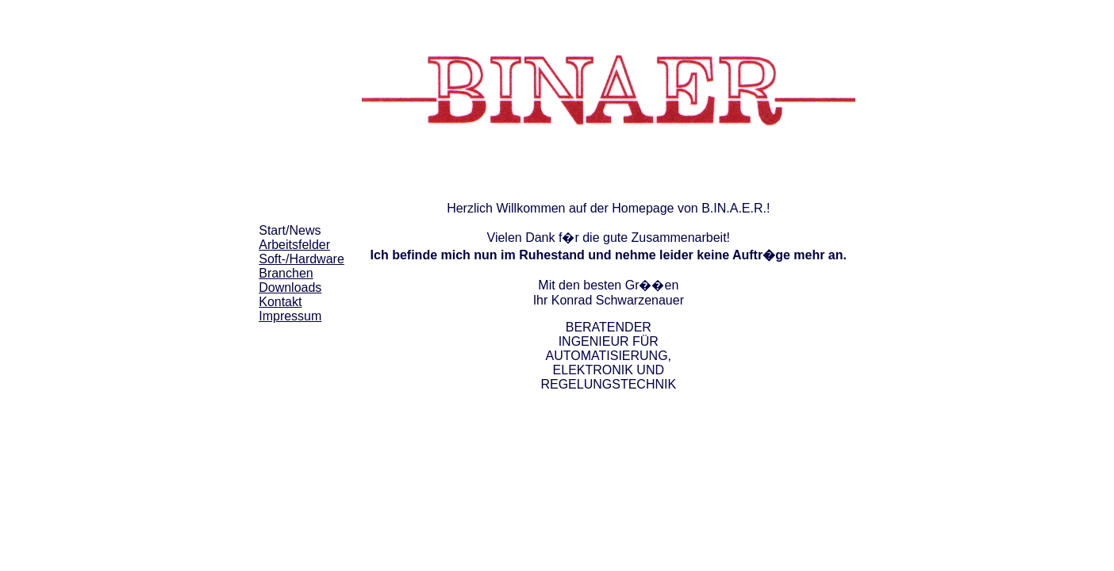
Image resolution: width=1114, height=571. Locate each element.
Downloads (290, 287)
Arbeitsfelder (294, 244)
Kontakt (280, 301)
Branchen (286, 273)
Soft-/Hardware (301, 259)
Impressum (290, 316)
